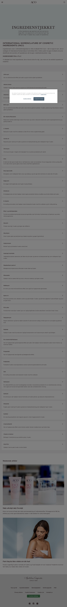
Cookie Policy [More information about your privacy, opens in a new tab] (43, 94)
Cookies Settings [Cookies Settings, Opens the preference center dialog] (27, 98)
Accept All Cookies (38, 98)
